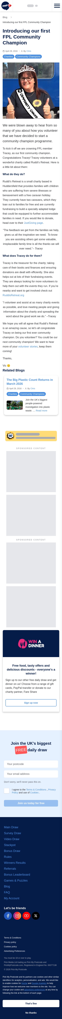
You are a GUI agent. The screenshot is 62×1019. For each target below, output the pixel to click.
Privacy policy (10, 942)
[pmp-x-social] (36, 916)
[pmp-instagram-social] (17, 916)
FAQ (7, 892)
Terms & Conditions (36, 789)
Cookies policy (10, 946)
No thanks (31, 1012)
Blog (7, 886)
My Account (11, 898)
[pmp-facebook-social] (8, 916)
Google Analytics (39, 983)
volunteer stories (28, 346)
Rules (8, 857)
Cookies (34, 792)
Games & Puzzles (16, 880)
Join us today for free (31, 803)
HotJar (24, 983)
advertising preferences (34, 990)
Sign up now (31, 702)
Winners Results (15, 862)
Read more (41, 410)
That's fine (31, 1003)
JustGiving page (33, 222)
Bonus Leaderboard (17, 874)
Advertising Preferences (14, 951)
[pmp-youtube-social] (26, 916)
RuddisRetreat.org (13, 295)
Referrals (10, 868)
